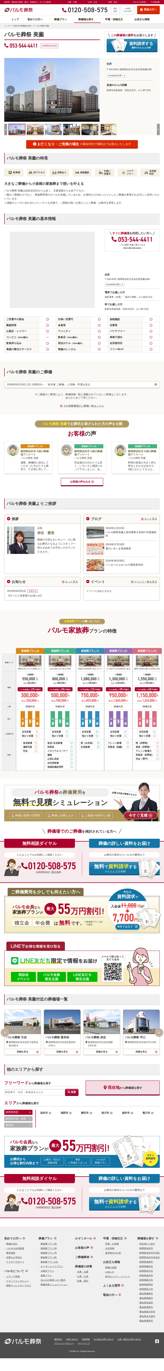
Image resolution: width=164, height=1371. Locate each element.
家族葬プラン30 (30, 650)
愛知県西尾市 (146, 1307)
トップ (15, 19)
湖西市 (64, 1112)
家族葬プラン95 (118, 650)
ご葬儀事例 (82, 1257)
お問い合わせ (72, 1339)
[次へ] (93, 90)
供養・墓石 (112, 2)
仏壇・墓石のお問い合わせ (129, 1339)
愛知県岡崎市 (146, 1298)
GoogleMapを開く (115, 75)
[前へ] (10, 90)
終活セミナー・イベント (117, 1276)
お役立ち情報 (142, 19)
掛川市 (105, 1112)
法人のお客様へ (140, 2)
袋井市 (126, 1112)
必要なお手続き (14, 1257)
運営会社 (58, 1339)
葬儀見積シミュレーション (54, 1284)
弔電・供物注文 (114, 19)
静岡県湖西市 (146, 1262)
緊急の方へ (110, 1294)
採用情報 (86, 1339)
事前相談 (10, 1253)
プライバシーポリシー (64, 1343)
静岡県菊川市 (146, 1280)
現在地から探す (147, 1244)
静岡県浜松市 (146, 1248)
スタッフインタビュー (17, 1281)
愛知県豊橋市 (146, 1293)
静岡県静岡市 (146, 1284)
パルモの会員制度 (15, 1248)
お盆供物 (109, 1248)
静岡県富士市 (146, 1289)
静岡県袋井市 (146, 1275)
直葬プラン (46, 1275)
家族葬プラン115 (147, 650)
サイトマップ (84, 1343)
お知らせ (109, 1272)
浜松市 (44, 1112)
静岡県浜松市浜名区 (149, 1257)
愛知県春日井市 (147, 1312)
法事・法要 (72, 2)
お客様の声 (82, 1247)
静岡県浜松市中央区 (149, 1253)
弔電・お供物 (112, 1244)
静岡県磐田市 (146, 1266)
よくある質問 (111, 1285)
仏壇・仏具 (92, 2)
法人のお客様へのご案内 (53, 1280)
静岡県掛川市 (146, 1271)
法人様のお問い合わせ (104, 1339)
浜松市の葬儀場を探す (22, 26)
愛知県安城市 (146, 1303)
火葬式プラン (47, 1271)
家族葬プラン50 (60, 650)
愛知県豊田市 (146, 1321)
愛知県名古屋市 (147, 1316)
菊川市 (146, 1112)
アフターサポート (15, 1262)
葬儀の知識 (110, 1267)
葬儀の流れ (12, 1244)
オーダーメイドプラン (52, 1266)
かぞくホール (83, 1238)
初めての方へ (35, 19)
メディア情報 (13, 1276)
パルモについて (14, 1271)
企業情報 (156, 2)
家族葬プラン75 (90, 650)
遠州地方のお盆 (113, 1253)
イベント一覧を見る (145, 581)
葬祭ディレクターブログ (18, 1285)
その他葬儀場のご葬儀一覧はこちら (83, 405)
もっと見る (150, 518)
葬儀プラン (60, 19)
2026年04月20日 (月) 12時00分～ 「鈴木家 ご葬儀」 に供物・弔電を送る (48, 384)
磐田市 (85, 1112)
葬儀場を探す (86, 19)
